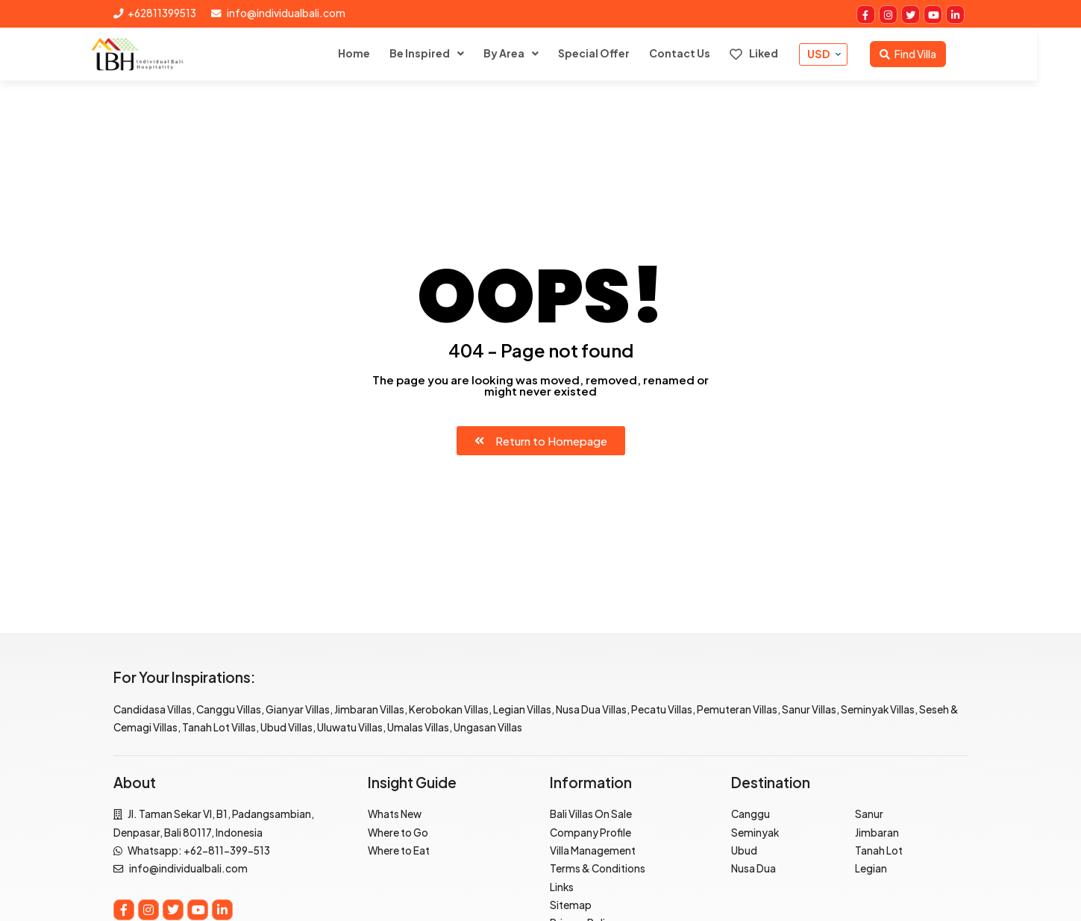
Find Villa (930, 53)
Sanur (869, 814)
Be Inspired (442, 53)
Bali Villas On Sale (591, 814)
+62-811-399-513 (227, 850)
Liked (776, 53)
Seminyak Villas (878, 709)
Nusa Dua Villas (591, 709)
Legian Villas (522, 709)
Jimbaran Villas (369, 709)
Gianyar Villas (298, 709)
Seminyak (755, 832)
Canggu (750, 814)
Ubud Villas (286, 727)
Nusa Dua (753, 868)
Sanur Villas (809, 709)
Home (376, 53)
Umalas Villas (418, 727)
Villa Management (593, 850)
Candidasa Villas (152, 709)
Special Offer (616, 53)
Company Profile (590, 832)
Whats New (395, 814)
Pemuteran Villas (737, 709)
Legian (871, 868)
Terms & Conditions (597, 868)
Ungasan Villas (488, 727)
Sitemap (571, 905)
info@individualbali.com (278, 13)
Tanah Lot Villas (219, 727)
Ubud (744, 850)
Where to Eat (399, 850)
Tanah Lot (879, 850)
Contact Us (702, 53)
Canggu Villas (228, 709)
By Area (526, 53)
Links (562, 887)
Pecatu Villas (661, 709)
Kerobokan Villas (449, 709)
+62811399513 (154, 13)
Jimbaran (877, 832)
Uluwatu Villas (350, 727)
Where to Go (398, 832)
